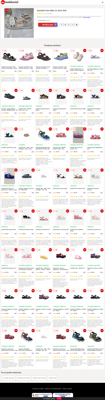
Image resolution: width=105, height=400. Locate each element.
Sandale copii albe (8, 378)
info (16, 71)
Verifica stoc (49, 24)
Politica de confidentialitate (53, 389)
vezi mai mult (86, 17)
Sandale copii (53, 378)
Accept (59, 398)
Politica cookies (67, 389)
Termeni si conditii (38, 389)
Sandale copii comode (39, 378)
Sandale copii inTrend (23, 378)
